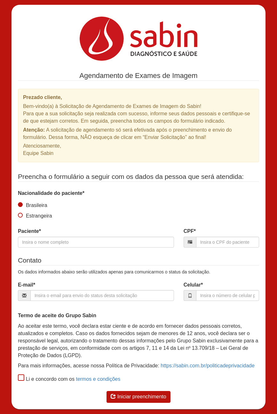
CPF (190, 231)
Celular (193, 285)
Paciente (29, 231)
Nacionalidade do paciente (51, 193)
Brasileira (32, 205)
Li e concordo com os (46, 379)
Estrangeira (35, 216)
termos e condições (98, 379)
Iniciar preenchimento (138, 396)
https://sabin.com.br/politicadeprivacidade (208, 365)
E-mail (26, 285)
